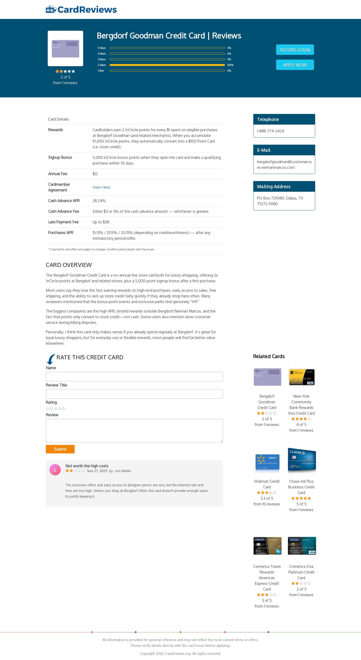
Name (51, 367)
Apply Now (295, 64)
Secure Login (295, 49)
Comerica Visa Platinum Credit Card (301, 565)
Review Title (56, 385)
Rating (51, 402)
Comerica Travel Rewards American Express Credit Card (267, 571)
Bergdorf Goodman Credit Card (267, 395)
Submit (60, 449)
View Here (101, 187)
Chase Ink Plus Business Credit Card (301, 480)
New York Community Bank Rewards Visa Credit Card (301, 398)
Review (52, 414)
